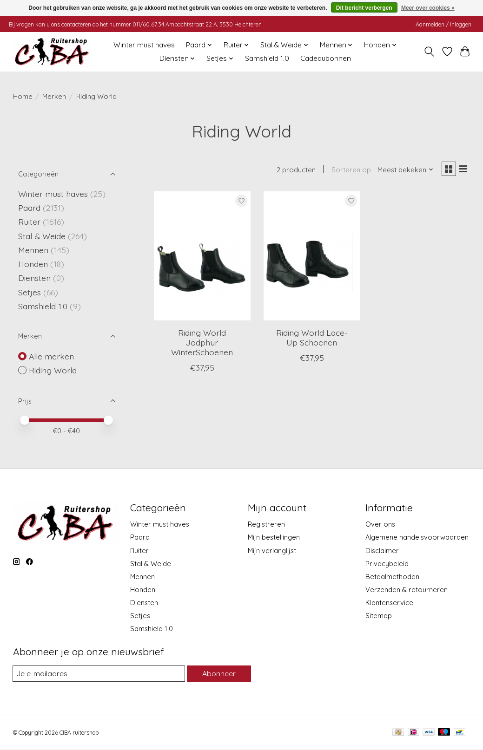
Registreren (266, 524)
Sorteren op (348, 170)
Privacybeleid (387, 563)
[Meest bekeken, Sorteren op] (402, 170)
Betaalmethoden (392, 576)
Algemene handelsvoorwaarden (417, 537)
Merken (54, 96)
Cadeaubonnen (325, 58)
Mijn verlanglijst (272, 550)
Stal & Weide (42, 236)
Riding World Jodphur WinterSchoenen (202, 344)
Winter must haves (144, 44)
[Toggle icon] (429, 51)
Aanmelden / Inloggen (443, 24)
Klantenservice (389, 602)
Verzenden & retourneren (406, 589)
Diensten (34, 278)
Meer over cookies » (428, 8)
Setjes (29, 292)
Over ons (380, 524)
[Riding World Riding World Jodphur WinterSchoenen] (202, 257)
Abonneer (218, 673)
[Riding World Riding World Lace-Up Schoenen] (312, 257)
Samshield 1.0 (267, 58)
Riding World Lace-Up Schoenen (312, 339)
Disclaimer (382, 550)
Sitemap (378, 615)
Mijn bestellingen (274, 537)
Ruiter (29, 221)
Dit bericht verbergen (364, 8)
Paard (29, 207)
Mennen (33, 250)
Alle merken (51, 356)
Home (23, 96)
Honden (33, 264)
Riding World (53, 370)
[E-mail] (98, 673)
